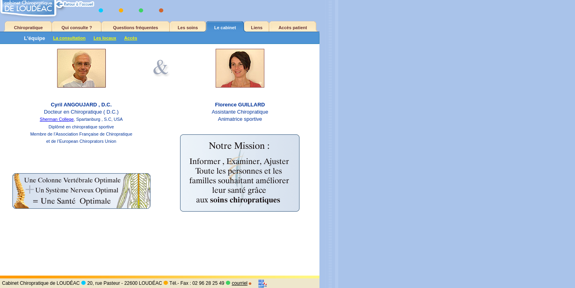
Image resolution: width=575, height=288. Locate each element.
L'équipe (34, 38)
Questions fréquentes (135, 27)
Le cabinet (225, 27)
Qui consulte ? (76, 27)
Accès (130, 38)
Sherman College (57, 119)
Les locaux (104, 38)
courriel (239, 283)
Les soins (188, 27)
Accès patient (292, 27)
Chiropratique (28, 27)
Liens (257, 27)
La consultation (69, 38)
